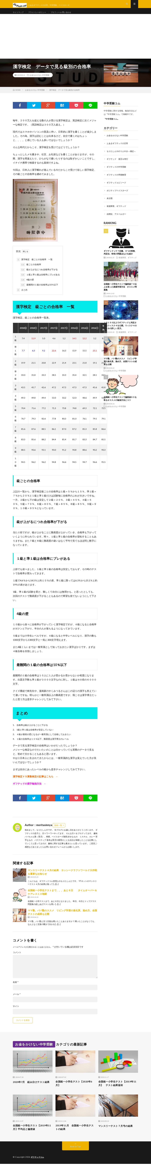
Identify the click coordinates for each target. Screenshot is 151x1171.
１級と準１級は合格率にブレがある (40, 280)
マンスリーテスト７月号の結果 (117, 1132)
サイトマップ (19, 15)
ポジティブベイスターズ (118, 195)
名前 (16, 987)
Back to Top (75, 1154)
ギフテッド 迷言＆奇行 (118, 164)
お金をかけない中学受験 (39, 80)
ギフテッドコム (38, 1164)
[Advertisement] (75, 42)
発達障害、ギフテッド (117, 210)
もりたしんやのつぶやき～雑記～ (122, 156)
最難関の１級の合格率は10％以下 (39, 290)
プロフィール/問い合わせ (67, 15)
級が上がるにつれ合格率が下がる (39, 275)
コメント (17, 958)
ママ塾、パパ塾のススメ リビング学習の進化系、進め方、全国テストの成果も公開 (120, 365)
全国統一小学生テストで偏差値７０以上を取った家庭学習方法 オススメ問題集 (120, 291)
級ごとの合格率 (30, 270)
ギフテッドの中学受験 (117, 171)
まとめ (22, 295)
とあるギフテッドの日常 (118, 148)
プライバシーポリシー (40, 15)
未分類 (110, 202)
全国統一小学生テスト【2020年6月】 (75, 1089)
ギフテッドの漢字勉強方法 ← (29, 788)
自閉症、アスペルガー (117, 218)
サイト (16, 1012)
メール (17, 1000)
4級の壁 (27, 285)
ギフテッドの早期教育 (117, 179)
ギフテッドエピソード (117, 187)
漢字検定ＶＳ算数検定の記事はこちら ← (35, 781)
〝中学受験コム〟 (111, 124)
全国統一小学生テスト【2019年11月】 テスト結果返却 (118, 1089)
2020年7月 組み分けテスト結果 (32, 1089)
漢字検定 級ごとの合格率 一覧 (35, 265)
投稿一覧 (58, 830)
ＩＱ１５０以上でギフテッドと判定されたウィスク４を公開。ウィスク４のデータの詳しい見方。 (120, 329)
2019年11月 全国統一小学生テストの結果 (74, 1134)
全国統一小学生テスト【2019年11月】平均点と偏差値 (32, 1134)
